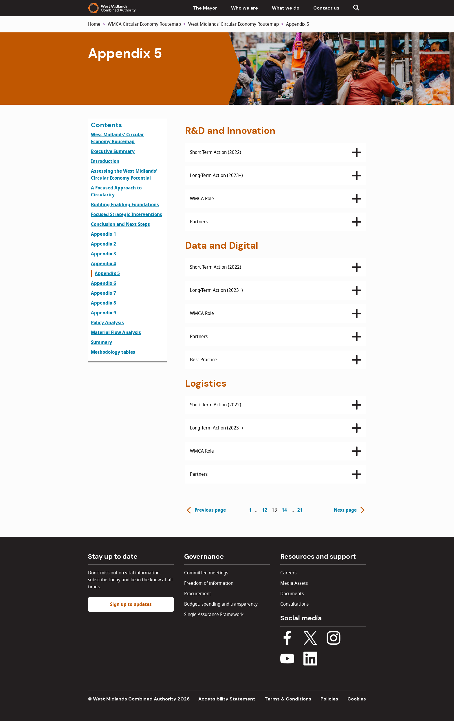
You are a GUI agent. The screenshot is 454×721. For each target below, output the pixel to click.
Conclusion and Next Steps (120, 224)
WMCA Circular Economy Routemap (144, 24)
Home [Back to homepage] (94, 24)
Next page (350, 510)
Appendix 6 (103, 283)
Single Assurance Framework (214, 614)
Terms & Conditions (288, 699)
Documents (292, 593)
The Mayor (205, 8)
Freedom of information (208, 583)
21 (300, 510)
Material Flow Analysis (116, 332)
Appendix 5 (107, 273)
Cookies (356, 699)
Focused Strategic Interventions (126, 214)
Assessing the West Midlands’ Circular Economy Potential (124, 175)
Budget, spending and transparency (221, 604)
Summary (101, 342)
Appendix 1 (103, 234)
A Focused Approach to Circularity (116, 191)
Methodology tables (113, 352)
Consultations (294, 604)
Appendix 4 (103, 263)
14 (284, 510)
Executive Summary (113, 151)
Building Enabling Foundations (125, 204)
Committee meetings (206, 572)
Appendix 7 (103, 293)
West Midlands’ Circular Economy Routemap (233, 24)
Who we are (244, 8)
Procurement (197, 593)
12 (264, 510)
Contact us (326, 8)
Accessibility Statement (226, 699)
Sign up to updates (131, 604)
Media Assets (294, 583)
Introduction (105, 161)
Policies (329, 699)
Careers (288, 572)
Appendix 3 (103, 253)
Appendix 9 (103, 312)
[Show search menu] (356, 8)
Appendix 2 (103, 244)
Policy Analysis (107, 322)
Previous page (205, 510)
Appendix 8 (103, 303)
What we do (285, 8)
